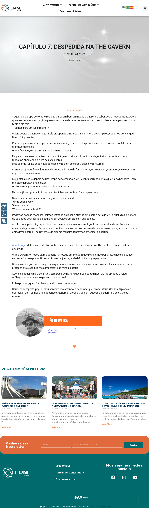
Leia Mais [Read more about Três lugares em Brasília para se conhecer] (6, 427)
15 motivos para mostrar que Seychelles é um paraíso (123, 404)
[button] (145, 8)
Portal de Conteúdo (83, 5)
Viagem (75, 40)
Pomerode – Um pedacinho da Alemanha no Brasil (72, 404)
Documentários (71, 11)
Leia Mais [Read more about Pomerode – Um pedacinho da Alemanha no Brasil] (57, 427)
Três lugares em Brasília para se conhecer (20, 404)
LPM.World (52, 5)
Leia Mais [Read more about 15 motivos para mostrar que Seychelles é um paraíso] (107, 424)
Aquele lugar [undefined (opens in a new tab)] (19, 245)
